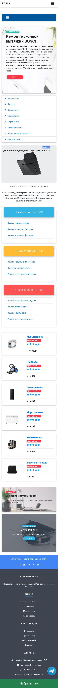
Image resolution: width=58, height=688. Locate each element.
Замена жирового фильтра (20, 229)
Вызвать (29, 538)
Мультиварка (11, 98)
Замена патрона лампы (18, 223)
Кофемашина (11, 122)
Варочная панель (13, 127)
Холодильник (11, 110)
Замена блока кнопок (17, 306)
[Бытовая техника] (7, 17)
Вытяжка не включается (19, 268)
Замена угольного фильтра (20, 235)
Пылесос (9, 104)
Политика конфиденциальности (29, 674)
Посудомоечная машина (16, 133)
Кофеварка (29, 631)
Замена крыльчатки (16, 313)
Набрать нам (29, 683)
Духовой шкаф (12, 139)
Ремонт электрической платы (21, 274)
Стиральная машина (29, 602)
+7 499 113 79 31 (15, 77)
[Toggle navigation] (52, 3)
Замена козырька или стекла (21, 262)
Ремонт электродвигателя (19, 319)
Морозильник (11, 116)
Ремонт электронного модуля (21, 300)
